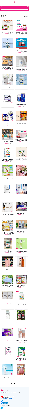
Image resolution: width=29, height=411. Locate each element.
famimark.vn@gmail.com (6, 397)
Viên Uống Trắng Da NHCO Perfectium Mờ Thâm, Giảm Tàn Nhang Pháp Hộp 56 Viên (7, 302)
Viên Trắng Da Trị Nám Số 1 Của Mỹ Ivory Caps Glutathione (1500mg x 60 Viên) (21, 88)
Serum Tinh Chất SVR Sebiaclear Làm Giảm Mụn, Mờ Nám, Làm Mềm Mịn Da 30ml (21, 251)
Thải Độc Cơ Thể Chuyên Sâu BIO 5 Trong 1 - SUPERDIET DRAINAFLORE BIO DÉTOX (7, 160)
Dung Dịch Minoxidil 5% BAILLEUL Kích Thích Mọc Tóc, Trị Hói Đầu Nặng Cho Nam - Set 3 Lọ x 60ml (7, 197)
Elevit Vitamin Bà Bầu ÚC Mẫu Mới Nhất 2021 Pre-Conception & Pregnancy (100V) (7, 358)
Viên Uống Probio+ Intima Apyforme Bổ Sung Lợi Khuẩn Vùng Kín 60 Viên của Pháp (21, 179)
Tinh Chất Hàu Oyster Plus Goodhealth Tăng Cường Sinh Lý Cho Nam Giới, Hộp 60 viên (7, 51)
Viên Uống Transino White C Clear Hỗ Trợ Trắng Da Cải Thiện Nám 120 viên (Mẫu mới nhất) (21, 105)
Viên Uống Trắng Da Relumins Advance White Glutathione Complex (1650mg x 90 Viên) (7, 106)
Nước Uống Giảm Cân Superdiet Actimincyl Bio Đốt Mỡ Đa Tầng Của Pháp (7, 179)
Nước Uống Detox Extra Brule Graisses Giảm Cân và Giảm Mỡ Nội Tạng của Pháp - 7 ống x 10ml (21, 124)
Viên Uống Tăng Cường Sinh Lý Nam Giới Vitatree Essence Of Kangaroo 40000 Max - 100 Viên (21, 51)
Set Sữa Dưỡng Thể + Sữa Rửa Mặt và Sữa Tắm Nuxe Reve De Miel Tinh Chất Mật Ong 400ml (21, 270)
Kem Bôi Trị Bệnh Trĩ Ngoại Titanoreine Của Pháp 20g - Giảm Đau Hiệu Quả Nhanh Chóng (21, 159)
